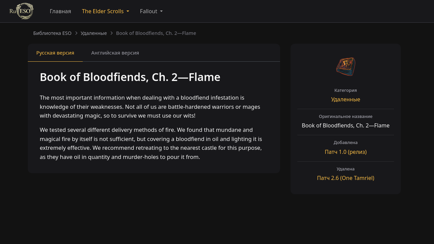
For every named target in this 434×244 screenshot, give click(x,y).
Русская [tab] (55, 52)
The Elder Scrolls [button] (103, 11)
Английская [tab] (115, 52)
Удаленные (94, 33)
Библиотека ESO (52, 33)
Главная (60, 11)
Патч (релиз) (346, 152)
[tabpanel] (154, 118)
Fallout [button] (149, 11)
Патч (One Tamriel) (345, 178)
